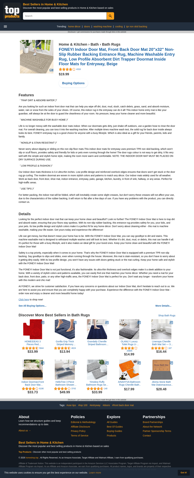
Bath (94, 44)
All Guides (112, 422)
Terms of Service (79, 435)
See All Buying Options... (32, 305)
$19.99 (64, 74)
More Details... (163, 305)
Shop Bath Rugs (166, 315)
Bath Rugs (111, 44)
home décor (74, 26)
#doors (106, 405)
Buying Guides (114, 431)
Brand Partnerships (153, 422)
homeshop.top (32, 458)
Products (111, 435)
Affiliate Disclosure (80, 426)
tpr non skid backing (136, 26)
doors (87, 26)
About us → (25, 430)
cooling (119, 26)
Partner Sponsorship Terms (157, 431)
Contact (147, 435)
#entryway (95, 405)
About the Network (152, 426)
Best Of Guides (115, 426)
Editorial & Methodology (83, 422)
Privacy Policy (78, 431)
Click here (24, 299)
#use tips (71, 405)
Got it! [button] (184, 472)
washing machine (102, 26)
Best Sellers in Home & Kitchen (45, 4)
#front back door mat (123, 405)
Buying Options (73, 83)
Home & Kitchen (73, 44)
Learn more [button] (95, 472)
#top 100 (82, 405)
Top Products (25, 452)
